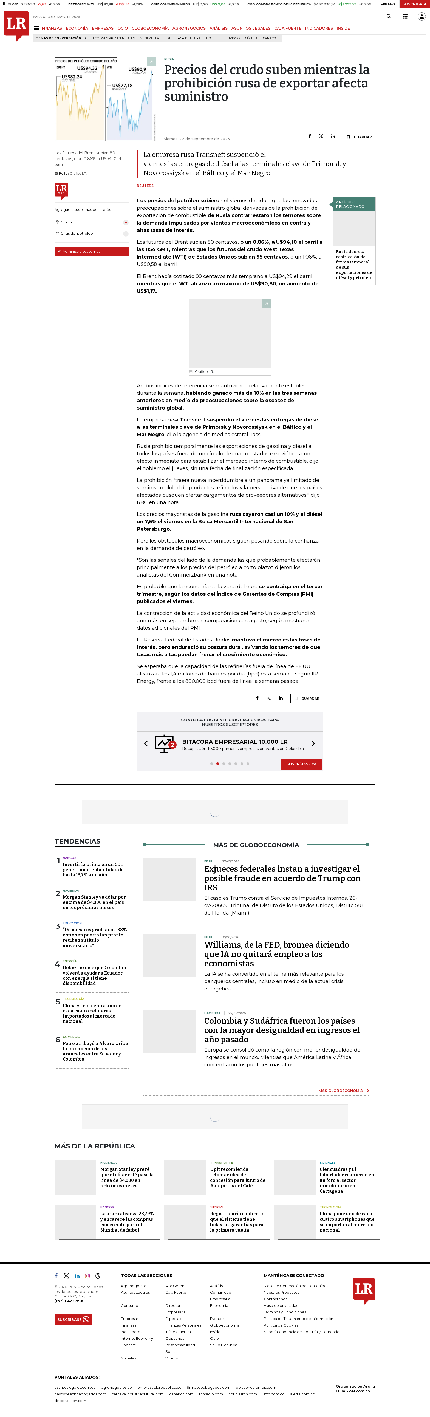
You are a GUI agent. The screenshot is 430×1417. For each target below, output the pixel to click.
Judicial (217, 1207)
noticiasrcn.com (242, 1394)
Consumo (129, 1305)
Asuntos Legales (135, 1292)
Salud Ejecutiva (223, 1345)
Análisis (216, 1285)
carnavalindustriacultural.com (138, 1394)
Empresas (129, 1318)
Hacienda (71, 891)
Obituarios (174, 1338)
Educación (72, 923)
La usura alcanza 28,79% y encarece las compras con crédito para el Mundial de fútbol (127, 1222)
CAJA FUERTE (287, 28)
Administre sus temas (78, 251)
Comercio (71, 1037)
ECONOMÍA (77, 28)
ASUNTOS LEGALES (250, 28)
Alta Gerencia (177, 1285)
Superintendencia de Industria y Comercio (302, 1332)
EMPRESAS (103, 28)
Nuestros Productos (281, 1292)
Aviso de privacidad (281, 1305)
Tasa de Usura (188, 38)
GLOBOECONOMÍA (150, 28)
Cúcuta (251, 38)
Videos (171, 1358)
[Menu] (37, 28)
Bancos (70, 858)
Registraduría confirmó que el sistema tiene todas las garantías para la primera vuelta (237, 1222)
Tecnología (73, 999)
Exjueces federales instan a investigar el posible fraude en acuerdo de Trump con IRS (282, 878)
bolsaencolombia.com (256, 1387)
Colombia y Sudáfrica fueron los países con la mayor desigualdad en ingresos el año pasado (282, 1030)
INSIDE (343, 28)
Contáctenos (275, 1299)
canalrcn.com (181, 1394)
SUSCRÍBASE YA (301, 764)
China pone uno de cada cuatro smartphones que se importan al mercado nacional (347, 1222)
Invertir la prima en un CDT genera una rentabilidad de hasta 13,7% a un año (93, 870)
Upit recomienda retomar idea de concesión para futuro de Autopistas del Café (237, 1177)
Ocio (214, 1338)
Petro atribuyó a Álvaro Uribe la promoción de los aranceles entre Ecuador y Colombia (95, 1051)
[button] (144, 744)
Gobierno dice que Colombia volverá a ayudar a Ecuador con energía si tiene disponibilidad (94, 975)
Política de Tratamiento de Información (298, 1318)
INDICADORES (319, 28)
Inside (215, 1332)
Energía (70, 961)
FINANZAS (52, 28)
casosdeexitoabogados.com (80, 1394)
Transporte (221, 1163)
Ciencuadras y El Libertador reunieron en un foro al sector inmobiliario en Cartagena (347, 1180)
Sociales (328, 1163)
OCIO (122, 28)
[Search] (388, 16)
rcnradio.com (211, 1394)
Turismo (233, 38)
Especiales (174, 1318)
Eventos (217, 1318)
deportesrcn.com (70, 1400)
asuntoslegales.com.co (75, 1387)
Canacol (270, 38)
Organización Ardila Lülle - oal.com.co (355, 1388)
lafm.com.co (273, 1394)
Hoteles (213, 38)
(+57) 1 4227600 (69, 1301)
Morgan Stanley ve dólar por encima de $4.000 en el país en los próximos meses (94, 902)
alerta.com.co (302, 1394)
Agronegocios (133, 1285)
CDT (168, 38)
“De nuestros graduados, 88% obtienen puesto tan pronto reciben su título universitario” (95, 937)
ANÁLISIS (219, 28)
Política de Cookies (281, 1325)
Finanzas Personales (183, 1325)
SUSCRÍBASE (414, 4)
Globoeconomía (224, 1325)
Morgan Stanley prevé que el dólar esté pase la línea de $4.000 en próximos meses (127, 1177)
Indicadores (131, 1332)
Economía (219, 1305)
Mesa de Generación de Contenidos (296, 1285)
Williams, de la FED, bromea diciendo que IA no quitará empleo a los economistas (276, 954)
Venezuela (149, 38)
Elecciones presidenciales (112, 38)
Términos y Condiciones (285, 1312)
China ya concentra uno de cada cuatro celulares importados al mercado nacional (92, 1013)
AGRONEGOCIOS (189, 28)
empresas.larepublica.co (159, 1387)
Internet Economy (137, 1338)
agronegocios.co (116, 1387)
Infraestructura (178, 1332)
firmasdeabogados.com (208, 1387)
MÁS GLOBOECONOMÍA (341, 1090)
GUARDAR (359, 137)
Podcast (128, 1345)
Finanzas (128, 1325)
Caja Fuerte (175, 1292)
